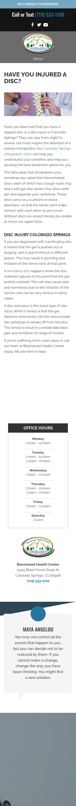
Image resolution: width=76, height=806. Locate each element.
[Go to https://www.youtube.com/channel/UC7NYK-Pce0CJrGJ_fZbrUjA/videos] (45, 25)
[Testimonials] (38, 653)
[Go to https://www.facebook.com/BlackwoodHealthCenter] (32, 25)
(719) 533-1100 (49, 14)
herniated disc (18, 271)
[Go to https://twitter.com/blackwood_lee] (39, 25)
